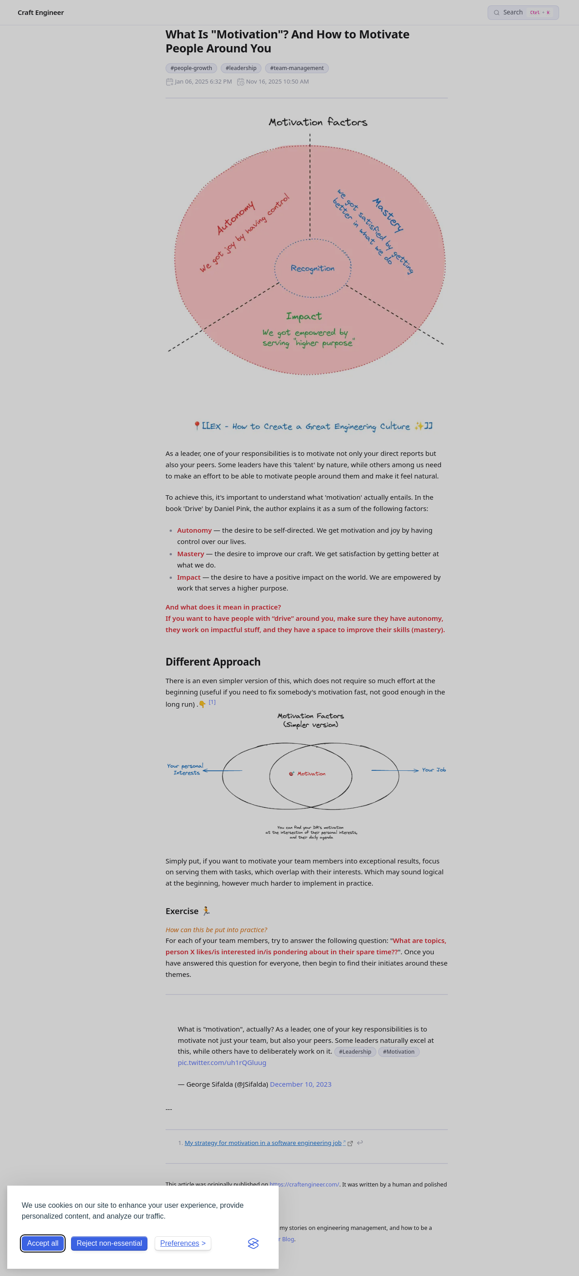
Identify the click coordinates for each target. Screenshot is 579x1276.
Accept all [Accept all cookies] (42, 1243)
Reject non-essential (109, 1243)
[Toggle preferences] (183, 1243)
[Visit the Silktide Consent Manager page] (253, 1243)
